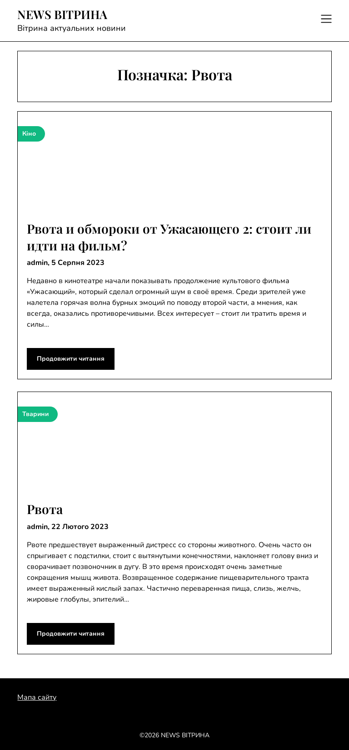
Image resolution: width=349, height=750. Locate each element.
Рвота (45, 508)
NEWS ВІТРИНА (62, 14)
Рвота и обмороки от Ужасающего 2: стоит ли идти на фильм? (169, 236)
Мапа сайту (36, 697)
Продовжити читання (71, 358)
